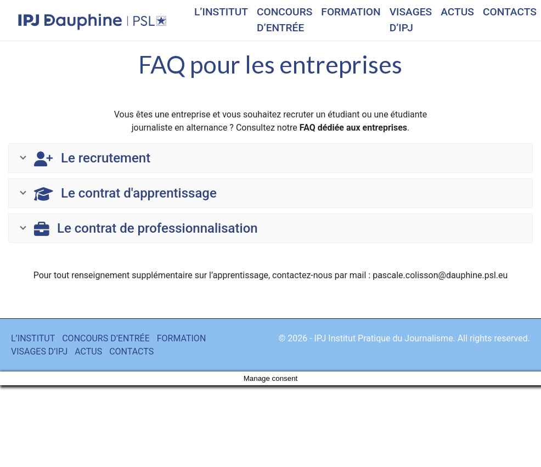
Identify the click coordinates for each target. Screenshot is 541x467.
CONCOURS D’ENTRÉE (284, 19)
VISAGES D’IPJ (411, 19)
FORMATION (350, 11)
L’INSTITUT (221, 11)
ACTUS (457, 11)
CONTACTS (510, 11)
